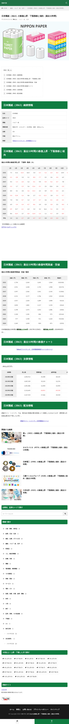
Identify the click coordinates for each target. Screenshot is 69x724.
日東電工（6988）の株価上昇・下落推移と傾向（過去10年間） (44, 463)
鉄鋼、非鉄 (10, 559)
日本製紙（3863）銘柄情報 (12, 75)
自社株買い (10, 639)
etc (8, 624)
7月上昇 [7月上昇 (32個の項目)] (30, 667)
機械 (8, 564)
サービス (10, 584)
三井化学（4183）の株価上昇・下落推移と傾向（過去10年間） (44, 491)
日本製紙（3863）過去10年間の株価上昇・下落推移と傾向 (22, 78)
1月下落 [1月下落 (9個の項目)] (19, 658)
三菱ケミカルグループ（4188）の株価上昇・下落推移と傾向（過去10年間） (45, 477)
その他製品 (10, 574)
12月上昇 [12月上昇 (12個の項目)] (21, 676)
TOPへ (52, 721)
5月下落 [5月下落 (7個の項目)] (53, 663)
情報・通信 (10, 579)
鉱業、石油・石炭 (12, 534)
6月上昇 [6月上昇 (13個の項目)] (8, 667)
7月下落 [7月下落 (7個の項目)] (41, 667)
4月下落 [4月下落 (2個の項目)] (30, 663)
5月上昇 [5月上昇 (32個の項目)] (42, 663)
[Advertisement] (34, 242)
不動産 (9, 619)
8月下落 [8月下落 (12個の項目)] (8, 672)
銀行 (8, 609)
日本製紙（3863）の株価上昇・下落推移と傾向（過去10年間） (46, 8)
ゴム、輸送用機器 (12, 554)
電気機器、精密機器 (13, 569)
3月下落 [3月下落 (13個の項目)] (8, 663)
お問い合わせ (27, 709)
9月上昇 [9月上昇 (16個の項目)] (19, 672)
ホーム (12, 709)
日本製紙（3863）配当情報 (12, 93)
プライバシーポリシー (41, 709)
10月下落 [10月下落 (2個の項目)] (54, 672)
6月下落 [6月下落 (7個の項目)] (19, 667)
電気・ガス (10, 589)
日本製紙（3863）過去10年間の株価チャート (18, 86)
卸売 (8, 599)
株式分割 (10, 629)
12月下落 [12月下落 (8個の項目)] (32, 676)
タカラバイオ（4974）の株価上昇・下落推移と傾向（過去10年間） (45, 448)
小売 (8, 604)
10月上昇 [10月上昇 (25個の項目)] (42, 672)
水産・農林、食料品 (13, 529)
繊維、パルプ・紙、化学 (17, 8)
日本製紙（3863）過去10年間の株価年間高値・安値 (20, 82)
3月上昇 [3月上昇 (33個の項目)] (53, 658)
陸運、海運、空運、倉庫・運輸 (16, 594)
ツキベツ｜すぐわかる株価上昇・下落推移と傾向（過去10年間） (40, 714)
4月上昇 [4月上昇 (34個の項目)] (19, 663)
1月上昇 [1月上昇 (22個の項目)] (8, 658)
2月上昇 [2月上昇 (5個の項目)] (30, 658)
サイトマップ (54, 709)
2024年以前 (12, 634)
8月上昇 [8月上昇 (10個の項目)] (53, 667)
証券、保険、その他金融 (14, 614)
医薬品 (9, 549)
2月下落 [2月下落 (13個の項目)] (41, 658)
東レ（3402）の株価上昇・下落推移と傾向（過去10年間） (43, 434)
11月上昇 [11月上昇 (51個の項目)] (8, 676)
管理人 (18, 709)
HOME (5, 8)
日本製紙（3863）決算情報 (12, 89)
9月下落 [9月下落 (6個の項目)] (30, 672)
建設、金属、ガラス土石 (14, 539)
